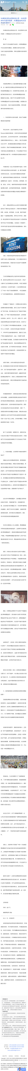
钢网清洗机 (23, 1063)
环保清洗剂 (24, 1065)
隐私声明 (5, 1056)
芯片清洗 (7, 1065)
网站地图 (23, 1056)
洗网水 (2, 1069)
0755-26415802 (13, 1046)
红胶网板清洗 (10, 1067)
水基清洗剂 (9, 1063)
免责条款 (11, 1056)
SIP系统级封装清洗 (18, 1067)
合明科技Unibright (20, 23)
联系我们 (17, 1056)
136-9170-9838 (20, 1045)
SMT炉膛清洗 (4, 1067)
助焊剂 (20, 1065)
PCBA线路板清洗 (16, 1063)
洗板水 (24, 1067)
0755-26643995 (13, 1045)
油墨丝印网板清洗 (14, 1065)
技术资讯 (6, 1069)
